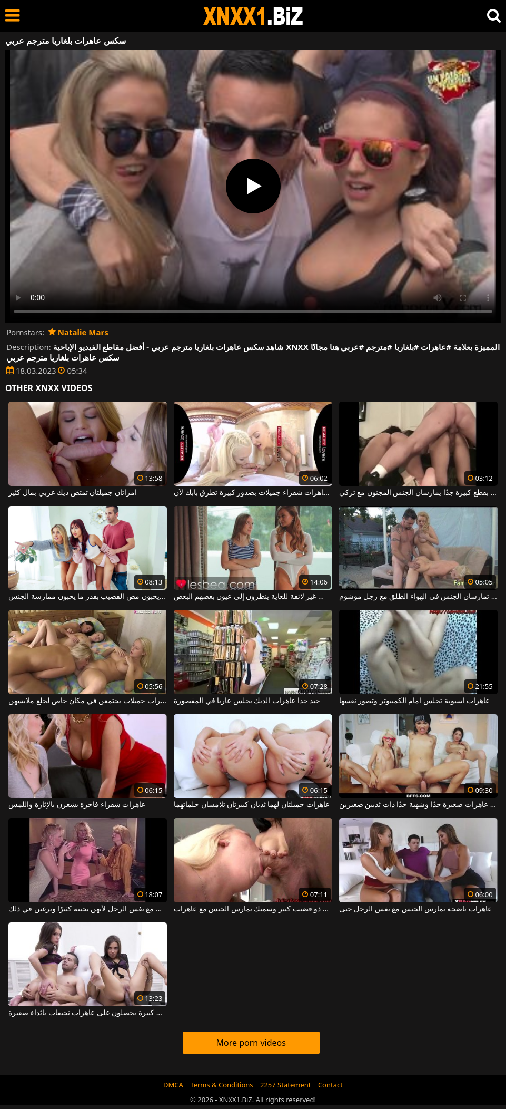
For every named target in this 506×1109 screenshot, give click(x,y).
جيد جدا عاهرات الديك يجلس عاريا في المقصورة (247, 701)
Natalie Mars (78, 332)
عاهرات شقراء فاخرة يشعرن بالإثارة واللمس (76, 805)
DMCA (173, 1084)
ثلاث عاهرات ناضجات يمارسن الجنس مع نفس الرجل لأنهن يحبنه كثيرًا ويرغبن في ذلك (87, 909)
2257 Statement (285, 1084)
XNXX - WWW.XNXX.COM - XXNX (253, 16)
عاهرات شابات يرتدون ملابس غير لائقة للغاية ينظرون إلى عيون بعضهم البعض (253, 596)
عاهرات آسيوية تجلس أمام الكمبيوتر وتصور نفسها (414, 701)
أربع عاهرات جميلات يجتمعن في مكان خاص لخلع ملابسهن (87, 701)
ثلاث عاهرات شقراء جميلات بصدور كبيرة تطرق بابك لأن (253, 493)
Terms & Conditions (221, 1084)
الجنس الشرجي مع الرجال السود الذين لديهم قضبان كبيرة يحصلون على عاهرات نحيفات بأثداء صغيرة (87, 1013)
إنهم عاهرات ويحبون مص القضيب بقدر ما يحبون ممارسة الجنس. (87, 596)
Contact (330, 1084)
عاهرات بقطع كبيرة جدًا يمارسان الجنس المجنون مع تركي (418, 493)
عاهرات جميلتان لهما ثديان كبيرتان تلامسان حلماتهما (252, 805)
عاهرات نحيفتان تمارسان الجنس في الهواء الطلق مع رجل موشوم (418, 596)
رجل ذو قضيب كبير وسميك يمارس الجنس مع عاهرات (253, 909)
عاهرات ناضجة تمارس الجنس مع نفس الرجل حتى (415, 909)
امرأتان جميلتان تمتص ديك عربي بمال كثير (72, 493)
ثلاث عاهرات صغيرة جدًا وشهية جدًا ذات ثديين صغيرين (418, 805)
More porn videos (251, 1042)
